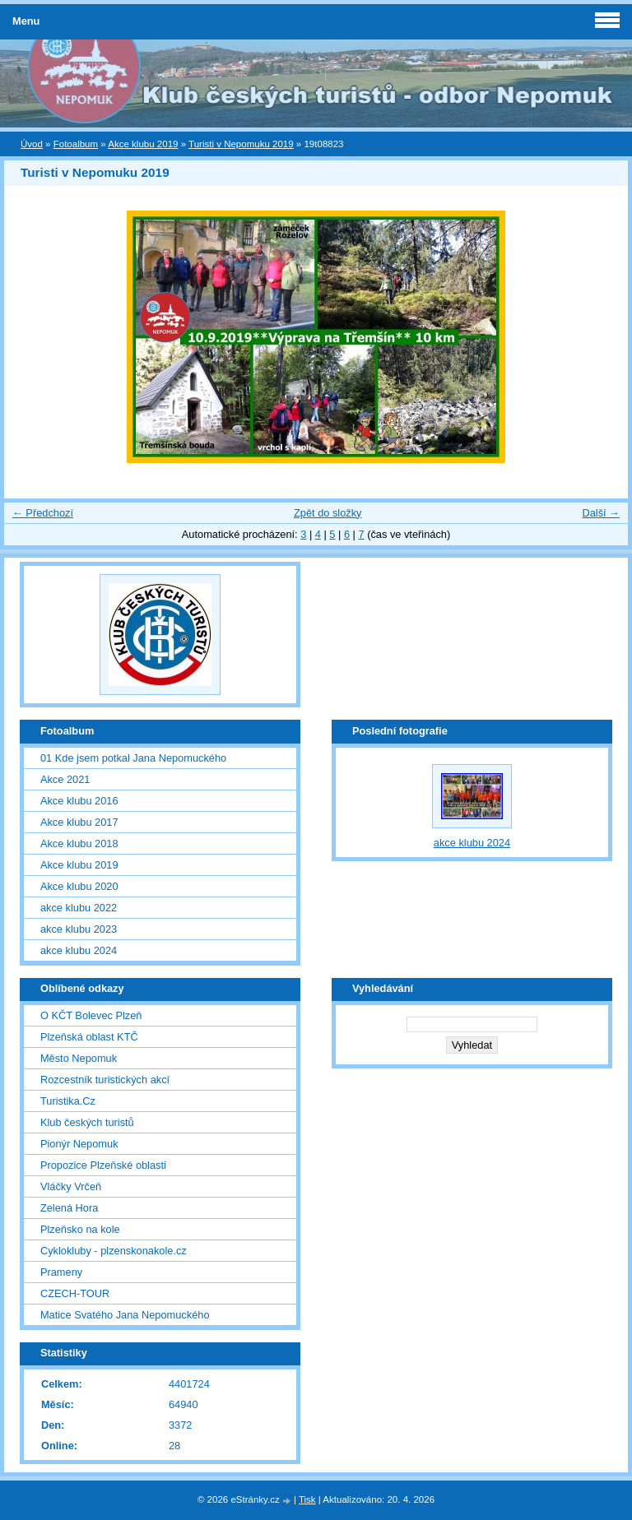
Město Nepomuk (78, 1058)
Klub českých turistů (87, 1122)
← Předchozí (42, 513)
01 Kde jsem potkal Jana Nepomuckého (133, 758)
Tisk (307, 1499)
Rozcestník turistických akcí (105, 1079)
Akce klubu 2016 (79, 801)
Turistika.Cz (67, 1101)
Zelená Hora (69, 1208)
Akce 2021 (65, 779)
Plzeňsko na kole (80, 1229)
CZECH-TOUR (74, 1293)
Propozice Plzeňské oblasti (103, 1165)
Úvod (32, 144)
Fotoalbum (75, 144)
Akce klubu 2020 (79, 886)
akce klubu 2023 (78, 929)
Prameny (61, 1272)
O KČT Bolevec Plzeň (91, 1015)
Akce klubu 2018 (79, 843)
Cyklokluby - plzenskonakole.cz (113, 1250)
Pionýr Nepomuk (79, 1144)
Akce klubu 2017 (79, 822)
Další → (601, 513)
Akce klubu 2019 (143, 144)
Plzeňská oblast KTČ (89, 1037)
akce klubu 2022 (78, 907)
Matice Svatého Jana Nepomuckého (125, 1315)
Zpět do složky (328, 513)
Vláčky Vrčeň (70, 1186)
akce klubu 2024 (78, 950)
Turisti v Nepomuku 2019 (241, 144)
